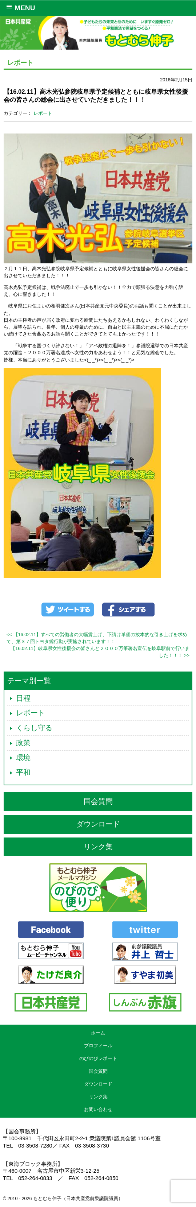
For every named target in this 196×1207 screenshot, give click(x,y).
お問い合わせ (98, 1109)
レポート (42, 113)
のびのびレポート (98, 1058)
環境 (23, 758)
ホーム (98, 1033)
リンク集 (98, 847)
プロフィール (98, 1045)
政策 (23, 743)
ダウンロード (98, 824)
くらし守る (34, 728)
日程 (23, 698)
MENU (19, 7)
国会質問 (98, 801)
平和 (23, 772)
